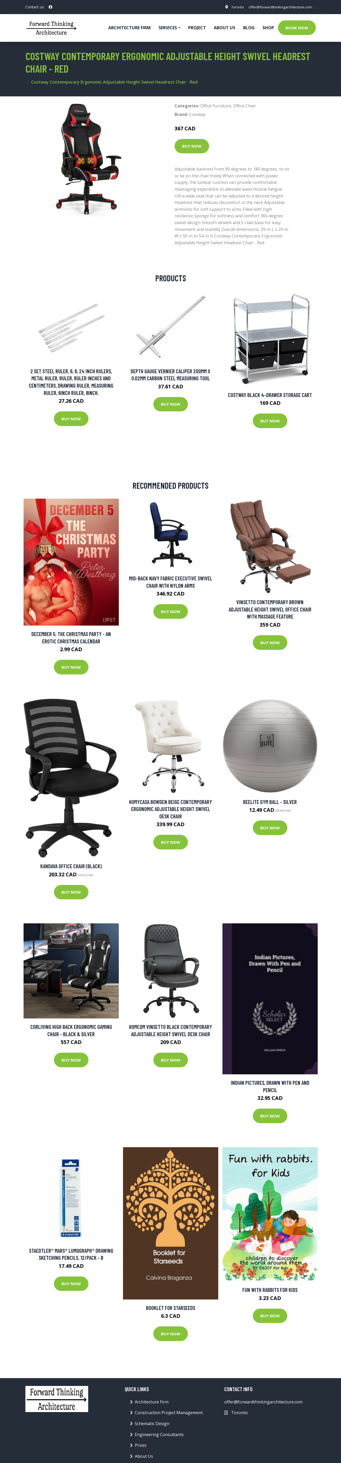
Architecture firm (129, 28)
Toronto (233, 6)
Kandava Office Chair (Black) (71, 866)
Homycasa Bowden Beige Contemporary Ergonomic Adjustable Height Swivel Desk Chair (170, 808)
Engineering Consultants (159, 1434)
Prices (141, 1445)
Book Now (297, 27)
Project (197, 28)
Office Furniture (215, 106)
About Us (224, 28)
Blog (249, 28)
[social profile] (50, 7)
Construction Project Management (169, 1412)
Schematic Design (152, 1423)
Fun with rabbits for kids (270, 1289)
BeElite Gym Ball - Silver (270, 801)
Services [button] (168, 28)
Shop (268, 28)
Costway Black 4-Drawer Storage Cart (270, 395)
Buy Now (192, 146)
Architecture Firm (152, 1402)
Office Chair (244, 106)
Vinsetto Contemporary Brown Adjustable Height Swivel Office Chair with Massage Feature (270, 609)
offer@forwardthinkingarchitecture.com (278, 6)
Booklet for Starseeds (170, 1307)
